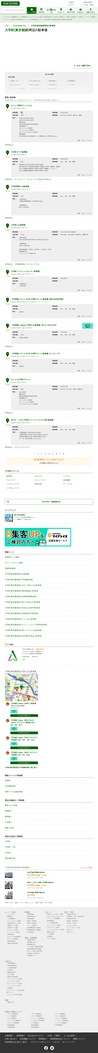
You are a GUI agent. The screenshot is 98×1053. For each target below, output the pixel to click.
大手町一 (8, 853)
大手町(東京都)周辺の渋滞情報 (17, 574)
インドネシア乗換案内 (61, 1020)
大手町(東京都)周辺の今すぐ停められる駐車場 (23, 585)
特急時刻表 (30, 918)
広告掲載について (27, 1039)
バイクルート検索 (89, 17)
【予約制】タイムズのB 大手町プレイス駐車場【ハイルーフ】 (36, 354)
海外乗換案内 (11, 963)
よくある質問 (69, 1036)
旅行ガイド (70, 930)
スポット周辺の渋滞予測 (34, 951)
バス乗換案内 (23, 17)
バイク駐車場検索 (52, 923)
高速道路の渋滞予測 (33, 953)
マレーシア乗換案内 (13, 1023)
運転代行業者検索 (12, 977)
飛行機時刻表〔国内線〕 (34, 927)
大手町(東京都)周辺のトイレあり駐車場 (20, 619)
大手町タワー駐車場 (19, 152)
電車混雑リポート (32, 942)
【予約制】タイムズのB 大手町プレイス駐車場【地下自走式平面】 (37, 299)
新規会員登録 (88, 2)
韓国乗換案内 (11, 1025)
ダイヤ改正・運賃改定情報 (35, 946)
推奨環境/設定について (59, 1039)
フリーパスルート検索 (35, 17)
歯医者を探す (51, 932)
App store (34, 656)
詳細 (78, 140)
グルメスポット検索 (53, 927)
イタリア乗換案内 (36, 1016)
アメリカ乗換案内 (12, 1014)
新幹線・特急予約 (72, 921)
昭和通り (8, 816)
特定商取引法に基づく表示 (15, 1042)
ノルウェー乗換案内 (61, 1018)
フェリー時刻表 (31, 925)
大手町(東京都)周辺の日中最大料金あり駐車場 (23, 636)
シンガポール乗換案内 (37, 1020)
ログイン (72, 5)
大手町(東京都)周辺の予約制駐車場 (19, 580)
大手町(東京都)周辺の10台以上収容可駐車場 (22, 608)
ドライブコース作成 (13, 981)
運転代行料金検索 (67, 19)
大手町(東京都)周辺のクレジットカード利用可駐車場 (26, 625)
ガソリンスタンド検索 (14, 563)
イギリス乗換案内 (36, 1014)
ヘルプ (55, 1042)
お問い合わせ (10, 1039)
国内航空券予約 (71, 914)
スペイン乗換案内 (60, 1016)
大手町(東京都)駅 (17, 30)
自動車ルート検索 (64, 17)
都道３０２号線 (11, 805)
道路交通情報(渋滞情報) (34, 949)
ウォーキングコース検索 (14, 979)
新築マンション (19, 902)
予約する (87, 327)
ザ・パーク (67, 484)
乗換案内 (14, 17)
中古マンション (29, 902)
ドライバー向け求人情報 (14, 994)
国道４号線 (9, 828)
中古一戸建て (48, 902)
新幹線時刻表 (31, 916)
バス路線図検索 (12, 968)
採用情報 (20, 1036)
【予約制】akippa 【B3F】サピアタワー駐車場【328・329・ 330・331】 (23, 739)
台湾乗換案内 (59, 1025)
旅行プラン (70, 932)
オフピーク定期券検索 (31, 19)
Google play (25, 656)
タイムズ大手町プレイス (21, 379)
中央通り (8, 822)
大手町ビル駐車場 (18, 225)
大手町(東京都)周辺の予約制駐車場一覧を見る (21, 767)
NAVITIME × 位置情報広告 (51, 502)
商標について (78, 1039)
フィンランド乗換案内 (37, 1018)
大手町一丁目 (10, 847)
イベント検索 (51, 938)
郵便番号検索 (11, 972)
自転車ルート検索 (76, 17)
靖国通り (8, 811)
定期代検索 (19, 19)
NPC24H (38, 484)
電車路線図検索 (12, 965)
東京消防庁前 (10, 858)
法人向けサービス (35, 1036)
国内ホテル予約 (71, 923)
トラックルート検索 (8, 19)
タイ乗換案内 (35, 1023)
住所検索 (49, 936)
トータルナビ (6, 17)
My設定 (71, 2)
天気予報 (10, 970)
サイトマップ (68, 1042)
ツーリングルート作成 (14, 986)
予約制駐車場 (10, 786)
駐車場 (9, 476)
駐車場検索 (50, 920)
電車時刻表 (30, 914)
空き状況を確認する (24, 715)
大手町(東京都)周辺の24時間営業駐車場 (20, 596)
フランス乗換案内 (60, 1014)
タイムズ (38, 476)
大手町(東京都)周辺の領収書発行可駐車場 (21, 613)
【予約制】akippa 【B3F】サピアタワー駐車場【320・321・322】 (23, 754)
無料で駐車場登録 (19, 515)
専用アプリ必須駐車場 (14, 792)
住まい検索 (10, 974)
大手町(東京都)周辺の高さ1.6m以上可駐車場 (22, 602)
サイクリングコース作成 (14, 983)
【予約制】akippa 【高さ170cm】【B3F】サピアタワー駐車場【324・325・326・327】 (23, 722)
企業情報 (8, 1036)
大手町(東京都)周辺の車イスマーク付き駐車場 (23, 630)
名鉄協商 (66, 480)
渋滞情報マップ (31, 955)
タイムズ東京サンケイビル (21, 105)
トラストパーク (13, 484)
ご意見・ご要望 (88, 5)
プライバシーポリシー (39, 1042)
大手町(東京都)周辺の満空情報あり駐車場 (21, 591)
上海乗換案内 (11, 1027)
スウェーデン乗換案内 (14, 1020)
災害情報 (10, 988)
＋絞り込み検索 (49, 74)
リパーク (66, 476)
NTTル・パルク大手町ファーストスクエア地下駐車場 (32, 420)
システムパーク (13, 488)
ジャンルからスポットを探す (55, 929)
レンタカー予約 (71, 925)
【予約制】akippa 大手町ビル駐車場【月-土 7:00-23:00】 (34, 325)
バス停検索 (50, 934)
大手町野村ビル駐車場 (20, 186)
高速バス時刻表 (31, 923)
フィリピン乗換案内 (61, 1023)
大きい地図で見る (82, 65)
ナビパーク (11, 480)
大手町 (7, 841)
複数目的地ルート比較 (50, 17)
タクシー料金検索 (44, 19)
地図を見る (10, 1002)
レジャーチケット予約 (73, 927)
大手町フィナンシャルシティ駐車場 (25, 271)
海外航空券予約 (71, 918)
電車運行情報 (31, 940)
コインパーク (40, 480)
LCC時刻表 (30, 932)
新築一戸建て (39, 902)
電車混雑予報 (31, 944)
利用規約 (42, 1039)
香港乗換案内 (35, 1025)
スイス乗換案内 (12, 1018)
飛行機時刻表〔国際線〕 (34, 930)
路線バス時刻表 (31, 921)
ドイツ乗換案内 (12, 1016)
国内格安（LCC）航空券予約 (75, 916)
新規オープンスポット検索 (55, 914)
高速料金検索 (56, 19)
